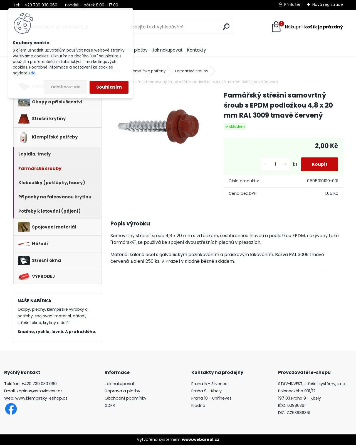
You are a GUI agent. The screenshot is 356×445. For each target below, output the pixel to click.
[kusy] (274, 164)
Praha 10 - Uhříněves (211, 398)
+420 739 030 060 (39, 383)
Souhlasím (109, 87)
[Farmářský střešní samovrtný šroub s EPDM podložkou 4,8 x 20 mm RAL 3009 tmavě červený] (158, 126)
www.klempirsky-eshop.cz (41, 398)
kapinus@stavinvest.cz (39, 391)
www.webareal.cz (200, 439)
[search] (226, 26)
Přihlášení (293, 4)
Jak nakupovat (167, 50)
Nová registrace (327, 4)
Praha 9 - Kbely (206, 391)
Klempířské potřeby (147, 71)
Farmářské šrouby (191, 71)
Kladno (198, 405)
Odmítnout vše (65, 87)
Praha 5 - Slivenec (209, 383)
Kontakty (196, 50)
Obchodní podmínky (125, 398)
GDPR (110, 405)
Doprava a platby (122, 391)
